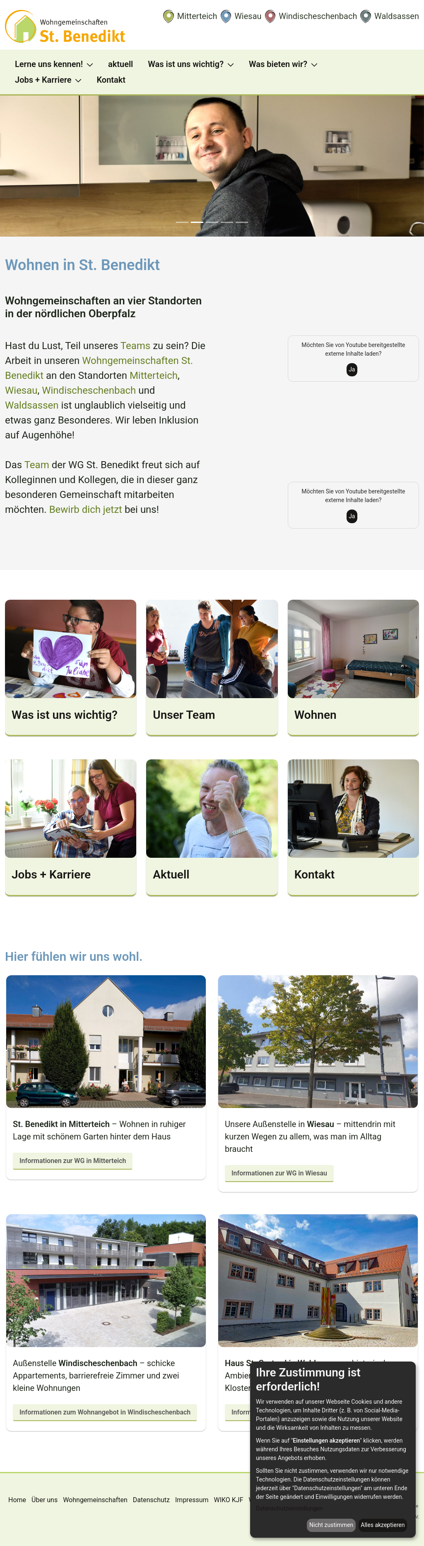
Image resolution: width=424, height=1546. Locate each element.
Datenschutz (151, 1500)
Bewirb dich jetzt (85, 509)
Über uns (44, 1500)
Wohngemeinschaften (95, 1500)
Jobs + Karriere (51, 874)
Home (17, 1500)
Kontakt (314, 874)
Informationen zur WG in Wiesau (279, 1173)
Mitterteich (154, 375)
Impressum (192, 1500)
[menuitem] (56, 64)
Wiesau (21, 390)
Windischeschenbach (89, 390)
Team (36, 465)
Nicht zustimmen (331, 1525)
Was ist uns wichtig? (65, 715)
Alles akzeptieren (383, 1525)
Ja (352, 369)
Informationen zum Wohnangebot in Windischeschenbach (104, 1412)
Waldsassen (32, 405)
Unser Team (184, 715)
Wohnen (315, 715)
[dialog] (333, 1450)
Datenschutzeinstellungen (289, 1508)
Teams (136, 346)
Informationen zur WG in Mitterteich (72, 1161)
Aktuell (171, 874)
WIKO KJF (228, 1500)
